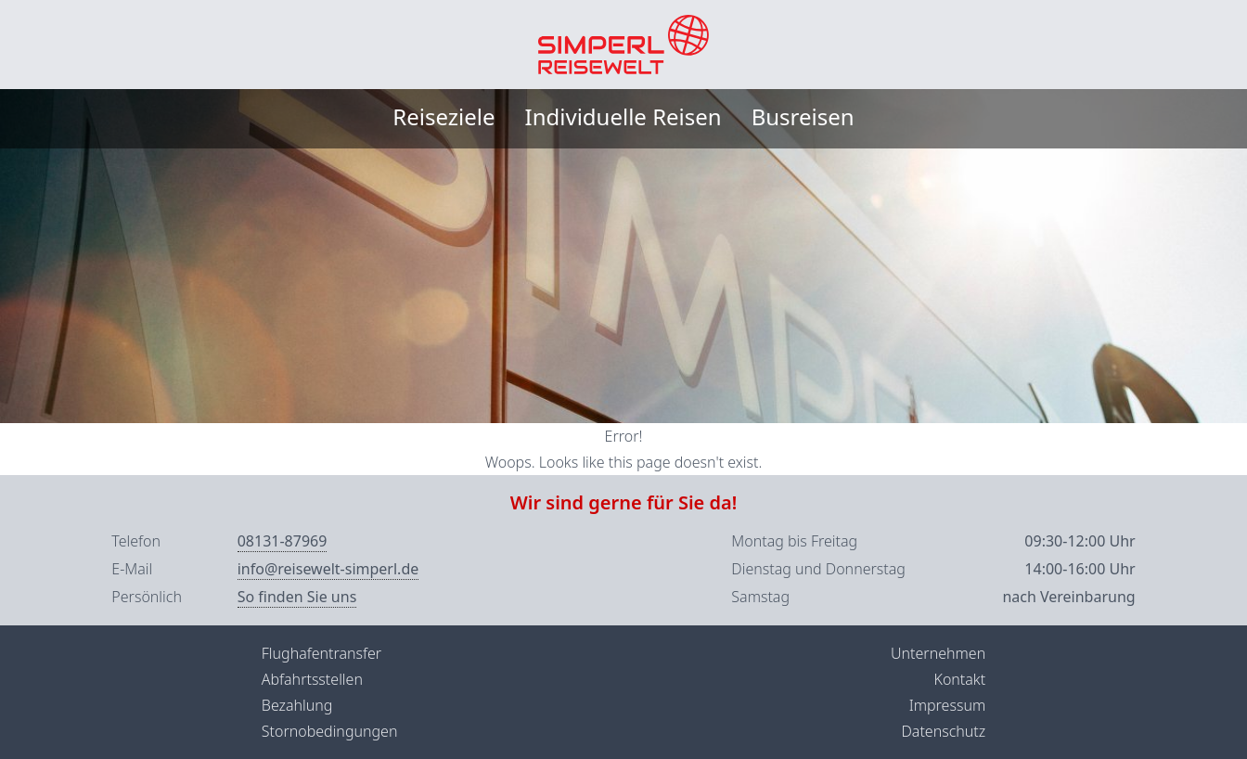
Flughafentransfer (321, 653)
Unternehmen (938, 653)
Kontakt (959, 679)
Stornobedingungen (330, 731)
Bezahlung (297, 705)
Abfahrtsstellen (312, 679)
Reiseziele (443, 116)
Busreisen (803, 116)
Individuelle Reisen (623, 116)
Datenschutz (943, 731)
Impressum (947, 705)
